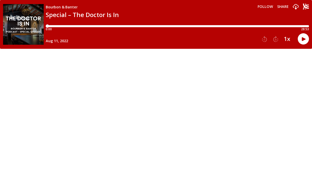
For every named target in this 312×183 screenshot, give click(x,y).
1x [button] (287, 39)
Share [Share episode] (283, 6)
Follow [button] (265, 6)
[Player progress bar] (177, 26)
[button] (296, 7)
